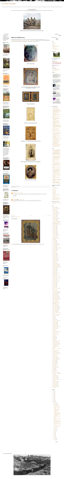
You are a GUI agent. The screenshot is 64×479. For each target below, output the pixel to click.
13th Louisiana (54, 220)
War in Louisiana (55, 381)
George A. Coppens (55, 332)
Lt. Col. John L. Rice (55, 346)
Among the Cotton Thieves (56, 128)
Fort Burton (54, 330)
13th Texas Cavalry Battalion (56, 221)
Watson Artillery (55, 383)
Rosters (54, 44)
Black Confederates (55, 315)
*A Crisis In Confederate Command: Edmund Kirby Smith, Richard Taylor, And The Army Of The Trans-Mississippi (57, 110)
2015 (53, 395)
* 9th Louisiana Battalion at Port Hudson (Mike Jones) (57, 164)
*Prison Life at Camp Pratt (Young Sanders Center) (56, 121)
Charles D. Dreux (55, 322)
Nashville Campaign (55, 350)
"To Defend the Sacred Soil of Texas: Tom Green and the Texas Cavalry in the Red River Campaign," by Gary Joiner (57, 157)
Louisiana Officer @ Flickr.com (56, 411)
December (55, 402)
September (55, 429)
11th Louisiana (54, 211)
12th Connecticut (55, 216)
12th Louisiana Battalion (56, 218)
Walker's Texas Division (56, 199)
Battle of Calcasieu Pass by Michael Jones (56, 113)
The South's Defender (55, 108)
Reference (54, 368)
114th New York (55, 209)
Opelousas (54, 355)
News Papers (54, 43)
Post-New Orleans (55, 363)
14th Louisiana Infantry (55, 222)
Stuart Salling (15, 199)
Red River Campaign (55, 367)
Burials (54, 317)
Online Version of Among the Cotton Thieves (56, 136)
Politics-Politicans (55, 361)
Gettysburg (54, 333)
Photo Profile (54, 360)
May (54, 434)
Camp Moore (54, 319)
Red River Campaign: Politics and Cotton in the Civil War (57, 140)
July (54, 432)
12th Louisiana (54, 217)
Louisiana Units (55, 45)
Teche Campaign (55, 376)
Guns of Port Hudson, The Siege (57, 132)
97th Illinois (54, 286)
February (55, 438)
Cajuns (53, 318)
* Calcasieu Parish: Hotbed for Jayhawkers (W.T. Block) (56, 169)
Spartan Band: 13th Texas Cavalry (57, 198)
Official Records (55, 354)
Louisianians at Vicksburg (58, 98)
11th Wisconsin (54, 214)
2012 (53, 399)
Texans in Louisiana (55, 377)
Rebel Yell (54, 366)
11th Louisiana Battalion (56, 212)
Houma (54, 335)
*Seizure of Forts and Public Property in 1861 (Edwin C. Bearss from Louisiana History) (56, 182)
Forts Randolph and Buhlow (56, 331)
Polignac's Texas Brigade (56, 197)
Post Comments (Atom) (17, 216)
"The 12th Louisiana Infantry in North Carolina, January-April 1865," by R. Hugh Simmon (56, 151)
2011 (53, 400)
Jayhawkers (54, 337)
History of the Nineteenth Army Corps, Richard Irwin (56, 133)
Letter (53, 339)
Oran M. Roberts (55, 357)
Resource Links (55, 48)
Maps (53, 347)
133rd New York (55, 219)
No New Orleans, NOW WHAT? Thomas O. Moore (57, 422)
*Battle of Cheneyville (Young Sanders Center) (56, 115)
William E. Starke (55, 385)
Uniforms (54, 380)
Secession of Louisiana (55, 372)
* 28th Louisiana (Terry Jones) (56, 162)
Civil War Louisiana (8, 4)
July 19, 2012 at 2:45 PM (21, 199)
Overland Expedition (55, 359)
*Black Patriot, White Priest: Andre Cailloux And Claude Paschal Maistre (56, 119)
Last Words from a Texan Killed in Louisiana (57, 409)
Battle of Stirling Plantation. (56, 314)
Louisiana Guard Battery (56, 340)
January (55, 439)
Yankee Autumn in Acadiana (56, 146)
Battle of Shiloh (55, 311)
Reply (14, 201)
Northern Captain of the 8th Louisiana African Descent (57, 413)
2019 (53, 393)
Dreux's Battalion (55, 327)
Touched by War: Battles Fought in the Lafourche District (57, 145)
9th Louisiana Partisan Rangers (56, 288)
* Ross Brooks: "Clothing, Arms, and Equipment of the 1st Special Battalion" (57, 180)
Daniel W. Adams (55, 325)
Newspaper (54, 351)
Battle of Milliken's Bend (56, 107)
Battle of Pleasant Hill (55, 308)
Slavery (54, 374)
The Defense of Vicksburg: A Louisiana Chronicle (56, 143)
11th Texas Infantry (55, 213)
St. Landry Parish (55, 375)
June (54, 433)
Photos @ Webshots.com (58, 84)
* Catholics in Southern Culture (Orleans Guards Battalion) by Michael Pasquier (56, 171)
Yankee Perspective (55, 386)
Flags (53, 329)
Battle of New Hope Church (56, 307)
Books (53, 316)
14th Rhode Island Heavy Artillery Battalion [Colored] (56, 223)
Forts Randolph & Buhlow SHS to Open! (57, 415)
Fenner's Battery (55, 328)
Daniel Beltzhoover (55, 324)
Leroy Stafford (54, 338)
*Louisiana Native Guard (56, 120)
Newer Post (12, 215)
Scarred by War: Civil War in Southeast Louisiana (56, 141)
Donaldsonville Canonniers (56, 326)
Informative (54, 336)
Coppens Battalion (55, 323)
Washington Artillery (55, 382)
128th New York (55, 215)
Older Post (48, 215)
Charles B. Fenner (55, 321)
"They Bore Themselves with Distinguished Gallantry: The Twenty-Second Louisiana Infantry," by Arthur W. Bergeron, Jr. (57, 153)
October (55, 428)
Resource (54, 369)
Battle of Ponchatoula (55, 73)
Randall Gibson (55, 365)
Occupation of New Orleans (56, 353)
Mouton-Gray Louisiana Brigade (57, 348)
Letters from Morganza (57, 92)
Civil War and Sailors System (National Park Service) (56, 69)
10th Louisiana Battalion (56, 208)
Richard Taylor (54, 370)
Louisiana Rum (54, 341)
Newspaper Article (55, 352)
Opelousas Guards (55, 356)
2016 (53, 394)
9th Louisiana (54, 287)
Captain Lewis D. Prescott (56, 320)
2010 (53, 401)
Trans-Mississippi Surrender (56, 379)
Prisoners (54, 364)
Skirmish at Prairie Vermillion (56, 373)
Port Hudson (54, 362)
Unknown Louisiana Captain (57, 420)
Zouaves (54, 387)
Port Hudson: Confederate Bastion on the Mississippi (57, 138)
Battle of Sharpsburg (55, 310)
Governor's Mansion (55, 334)
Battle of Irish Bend (55, 304)
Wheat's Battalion (55, 384)
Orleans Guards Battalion (56, 358)
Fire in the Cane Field (55, 129)
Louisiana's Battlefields (55, 342)
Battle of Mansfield (55, 305)
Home (31, 215)
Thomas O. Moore (55, 378)
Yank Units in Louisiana (56, 49)
